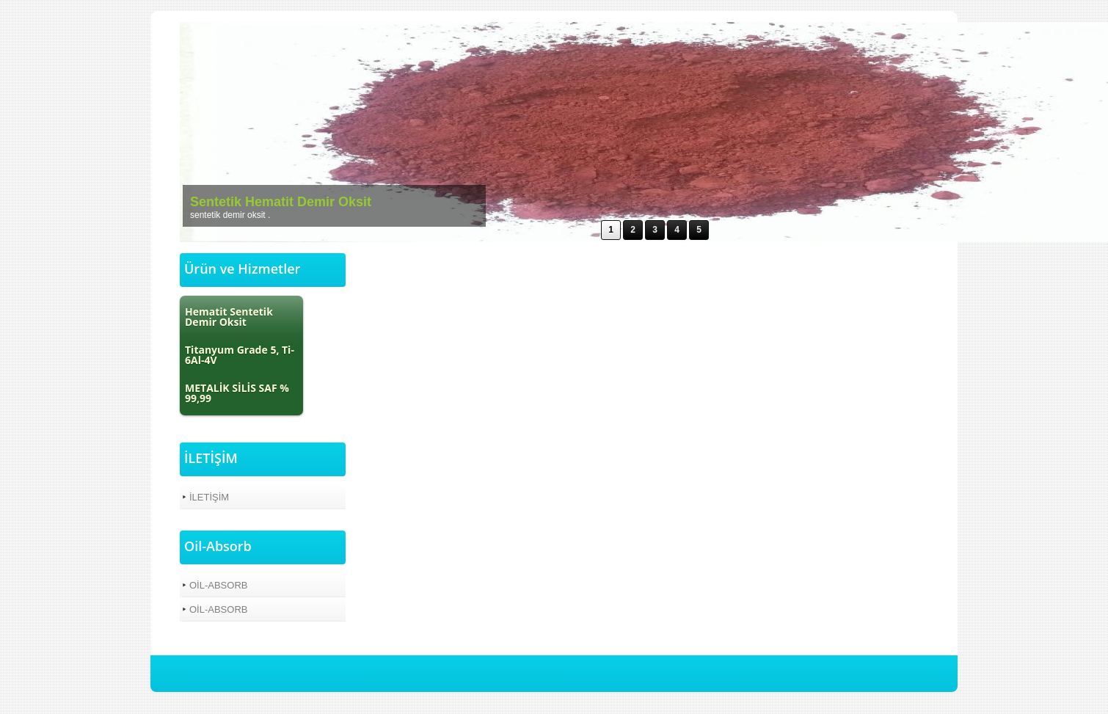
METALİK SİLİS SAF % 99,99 (237, 393)
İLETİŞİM (209, 497)
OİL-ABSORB (218, 585)
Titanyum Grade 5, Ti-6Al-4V (239, 355)
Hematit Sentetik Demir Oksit (229, 317)
